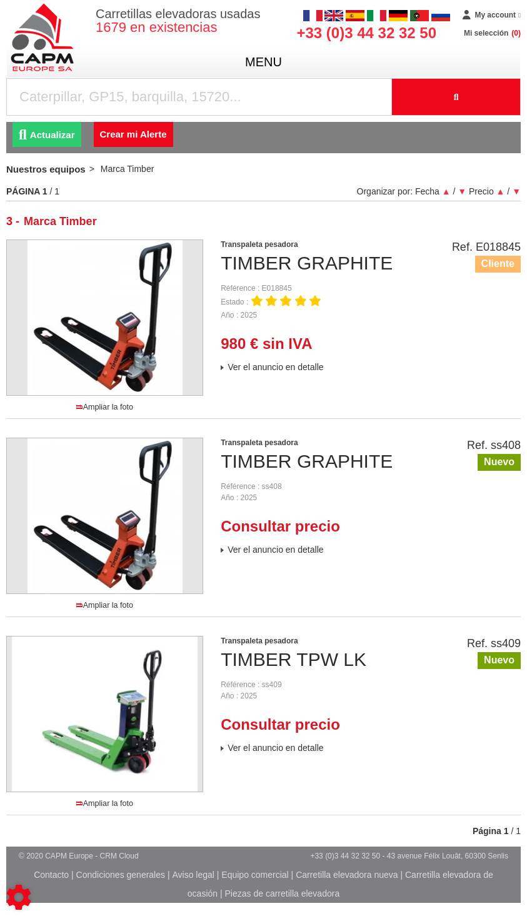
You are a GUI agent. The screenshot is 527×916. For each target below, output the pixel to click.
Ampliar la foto (104, 407)
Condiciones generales (120, 875)
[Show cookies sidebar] (18, 897)
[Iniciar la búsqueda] (456, 97)
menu (263, 62)
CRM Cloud (119, 856)
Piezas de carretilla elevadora (282, 893)
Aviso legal (193, 875)
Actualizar (47, 135)
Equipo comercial (254, 875)
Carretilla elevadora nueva (347, 875)
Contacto (51, 875)
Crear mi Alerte (133, 134)
